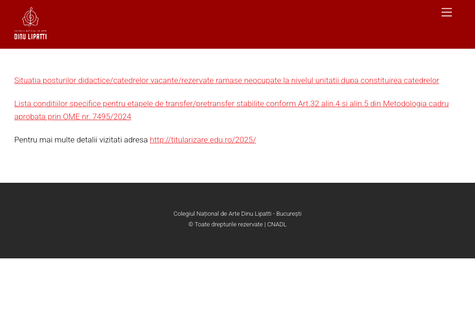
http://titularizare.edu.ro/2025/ (203, 139)
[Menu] (446, 12)
